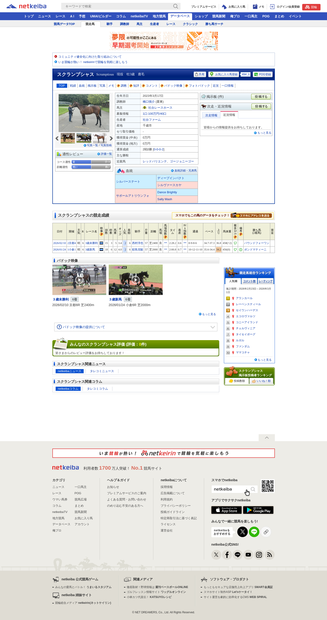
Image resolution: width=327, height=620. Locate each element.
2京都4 (71, 243)
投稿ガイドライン (173, 512)
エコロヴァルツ (245, 316)
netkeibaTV (139, 16)
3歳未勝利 (91, 243)
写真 (102, 85)
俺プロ (235, 16)
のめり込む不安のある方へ (125, 505)
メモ (111, 85)
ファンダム (243, 346)
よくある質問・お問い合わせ (126, 499)
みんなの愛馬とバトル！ (83, 587)
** (165, 243)
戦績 (73, 85)
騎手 (110, 24)
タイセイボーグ (245, 334)
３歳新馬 (115, 299)
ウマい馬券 (59, 499)
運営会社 (167, 530)
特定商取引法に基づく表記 (179, 518)
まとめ (279, 16)
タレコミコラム (97, 388)
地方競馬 (159, 16)
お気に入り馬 (84, 518)
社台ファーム (152, 119)
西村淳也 (137, 243)
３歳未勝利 (60, 299)
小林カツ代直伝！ (149, 597)
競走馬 (90, 24)
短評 (134, 85)
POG (266, 16)
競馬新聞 (218, 16)
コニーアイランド (247, 322)
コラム (121, 16)
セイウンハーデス (247, 310)
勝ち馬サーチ (214, 24)
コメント (150, 85)
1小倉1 (71, 249)
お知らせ (113, 487)
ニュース (44, 16)
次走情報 (211, 115)
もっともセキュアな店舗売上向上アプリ (238, 587)
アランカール (244, 298)
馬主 (140, 24)
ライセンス (168, 524)
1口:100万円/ (155, 113)
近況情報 (229, 115)
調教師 (124, 24)
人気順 (233, 281)
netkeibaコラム (68, 388)
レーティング (265, 281)
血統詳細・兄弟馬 (186, 170)
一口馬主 (250, 16)
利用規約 (167, 499)
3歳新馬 (90, 249)
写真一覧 (92, 145)
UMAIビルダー (100, 16)
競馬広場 (81, 499)
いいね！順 (261, 381)
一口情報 (228, 85)
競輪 (311, 7)
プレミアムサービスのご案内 (126, 493)
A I (72, 16)
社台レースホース (160, 107)
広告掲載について (173, 493)
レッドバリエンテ (155, 161)
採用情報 (167, 487)
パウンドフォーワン (256, 243)
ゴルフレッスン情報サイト (156, 592)
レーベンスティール (248, 304)
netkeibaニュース (69, 371)
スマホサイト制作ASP (228, 592)
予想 (82, 16)
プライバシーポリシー (176, 505)
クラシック (190, 24)
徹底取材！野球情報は (157, 587)
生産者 (154, 24)
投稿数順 (237, 381)
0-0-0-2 (158, 149)
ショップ (201, 16)
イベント (295, 16)
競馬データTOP (64, 24)
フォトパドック (197, 85)
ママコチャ (243, 352)
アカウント (82, 524)
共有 (200, 74)
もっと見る (264, 132)
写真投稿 (106, 145)
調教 (122, 85)
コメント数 (249, 281)
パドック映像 (171, 85)
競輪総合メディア (83, 602)
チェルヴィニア (245, 328)
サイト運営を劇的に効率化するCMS (235, 597)
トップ (29, 16)
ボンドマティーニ (255, 249)
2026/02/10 (59, 243)
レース (60, 16)
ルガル (240, 340)
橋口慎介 (149, 101)
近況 (216, 85)
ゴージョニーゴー (182, 161)
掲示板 (92, 85)
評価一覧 (106, 153)
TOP (62, 85)
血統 (82, 85)
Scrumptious (105, 74)
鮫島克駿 (137, 249)
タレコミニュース (102, 371)
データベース (180, 16)
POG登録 (262, 74)
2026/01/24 (59, 249)
